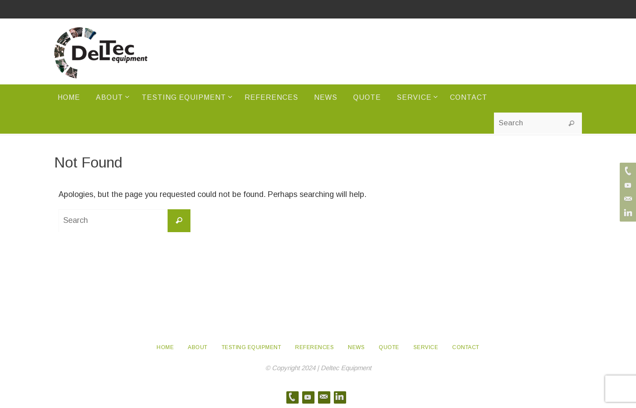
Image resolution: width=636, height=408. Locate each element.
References (314, 347)
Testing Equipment (251, 347)
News (356, 347)
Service (426, 347)
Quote (389, 347)
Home (165, 347)
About (198, 347)
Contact (465, 347)
